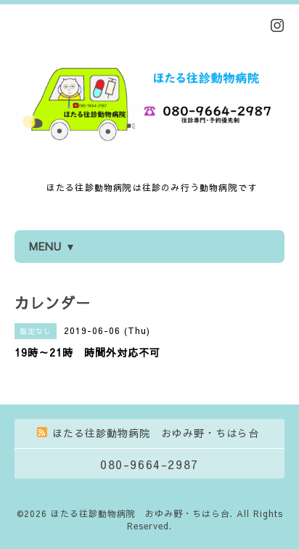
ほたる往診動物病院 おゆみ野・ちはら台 (140, 513)
